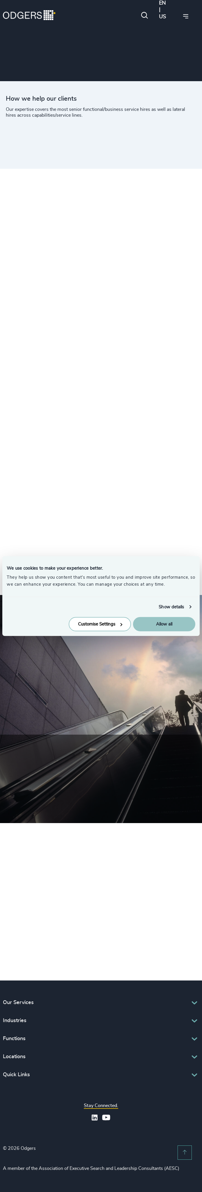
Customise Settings (100, 624)
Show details (171, 607)
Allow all (164, 624)
